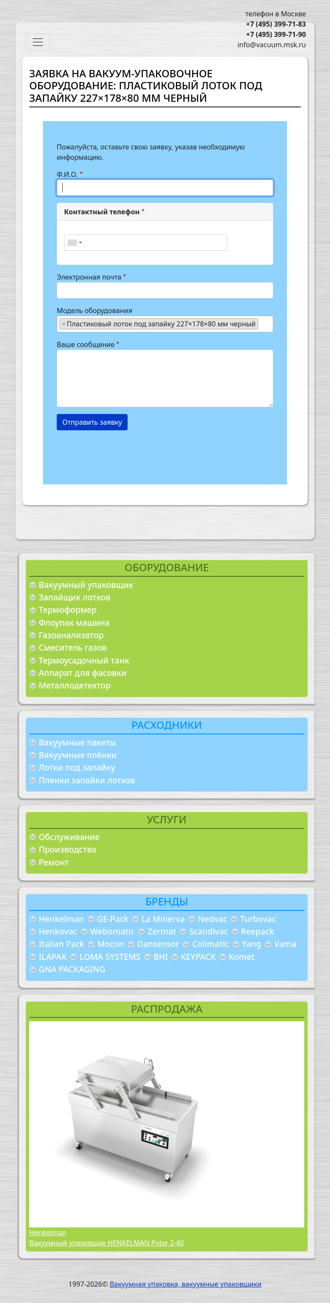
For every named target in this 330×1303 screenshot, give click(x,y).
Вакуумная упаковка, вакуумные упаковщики (186, 1284)
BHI (160, 956)
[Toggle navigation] (38, 42)
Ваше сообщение (86, 344)
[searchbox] (263, 323)
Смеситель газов (73, 647)
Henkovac (58, 931)
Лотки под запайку (77, 767)
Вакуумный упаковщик (86, 584)
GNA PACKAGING (72, 969)
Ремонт (54, 862)
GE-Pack (113, 918)
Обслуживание (69, 836)
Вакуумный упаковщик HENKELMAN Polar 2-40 (106, 1243)
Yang (251, 943)
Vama (285, 943)
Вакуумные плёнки (77, 754)
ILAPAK (53, 956)
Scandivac (208, 931)
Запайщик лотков (74, 597)
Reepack (257, 931)
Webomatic (112, 931)
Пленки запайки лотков (87, 780)
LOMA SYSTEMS (110, 956)
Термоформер (68, 609)
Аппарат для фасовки (82, 672)
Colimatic (210, 943)
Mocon (110, 943)
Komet (241, 956)
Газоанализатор (71, 634)
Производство (68, 849)
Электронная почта (89, 277)
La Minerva (163, 918)
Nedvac (212, 918)
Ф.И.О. (67, 174)
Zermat (161, 931)
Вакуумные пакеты (77, 742)
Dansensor (158, 943)
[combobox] (74, 242)
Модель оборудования (94, 310)
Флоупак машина (74, 622)
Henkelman (61, 918)
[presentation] (122, 454)
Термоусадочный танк (84, 660)
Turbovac (258, 918)
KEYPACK (198, 956)
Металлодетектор (75, 685)
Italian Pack (61, 943)
